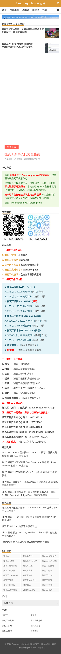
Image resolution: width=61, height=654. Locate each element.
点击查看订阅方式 (38, 436)
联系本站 (32, 647)
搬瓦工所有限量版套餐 (30, 350)
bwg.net (24, 260)
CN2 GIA (27, 585)
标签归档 (23, 647)
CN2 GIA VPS (29, 590)
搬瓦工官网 (7, 626)
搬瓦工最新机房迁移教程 (26, 378)
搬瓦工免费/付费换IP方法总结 (29, 388)
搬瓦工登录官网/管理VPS (26, 383)
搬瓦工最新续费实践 (24, 369)
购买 (34, 291)
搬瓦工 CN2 (8, 561)
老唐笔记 (34, 631)
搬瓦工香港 (28, 570)
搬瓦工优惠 (28, 566)
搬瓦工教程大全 (31, 398)
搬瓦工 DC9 (47, 590)
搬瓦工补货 (28, 575)
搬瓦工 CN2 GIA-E (30, 561)
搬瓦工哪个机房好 (23, 373)
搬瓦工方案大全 (29, 345)
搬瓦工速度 (8, 580)
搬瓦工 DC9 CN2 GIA (10, 576)
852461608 (36, 427)
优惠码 (25, 10)
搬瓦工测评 (47, 570)
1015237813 (35, 417)
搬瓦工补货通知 (29, 580)
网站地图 (45, 644)
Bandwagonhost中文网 (30, 3)
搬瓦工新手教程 (10, 590)
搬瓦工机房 (47, 580)
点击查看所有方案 (29, 265)
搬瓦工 (6, 556)
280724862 (36, 422)
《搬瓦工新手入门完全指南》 (32, 441)
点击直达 (22, 255)
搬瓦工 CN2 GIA (49, 556)
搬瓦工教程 (28, 556)
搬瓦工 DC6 (47, 575)
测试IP (35, 10)
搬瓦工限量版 (9, 585)
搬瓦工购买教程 (22, 364)
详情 (41, 291)
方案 (44, 10)
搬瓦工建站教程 (10, 566)
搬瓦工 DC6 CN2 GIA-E (49, 561)
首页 (4, 10)
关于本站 (42, 647)
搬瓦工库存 (35, 626)
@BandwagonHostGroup (41, 407)
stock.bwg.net (30, 269)
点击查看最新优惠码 (30, 274)
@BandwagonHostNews (41, 432)
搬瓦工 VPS (47, 585)
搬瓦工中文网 (9, 570)
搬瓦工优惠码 (48, 566)
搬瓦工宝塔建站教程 (24, 393)
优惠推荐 (14, 10)
